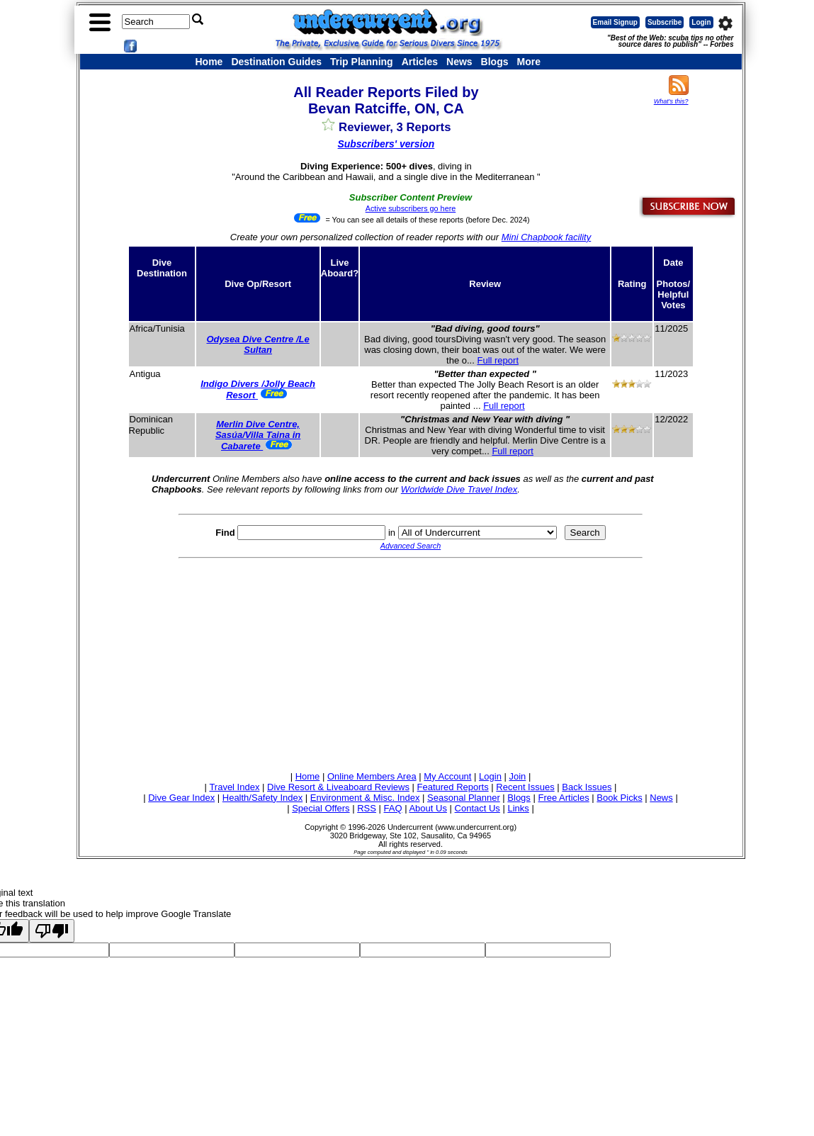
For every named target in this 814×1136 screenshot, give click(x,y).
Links (517, 808)
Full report (498, 360)
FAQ (393, 808)
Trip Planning (361, 61)
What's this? (671, 101)
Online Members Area (372, 776)
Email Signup (615, 22)
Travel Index (234, 787)
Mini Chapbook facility (546, 237)
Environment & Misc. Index (365, 797)
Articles (420, 61)
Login (701, 22)
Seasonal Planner (463, 797)
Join (517, 776)
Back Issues (586, 787)
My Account (447, 776)
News (459, 61)
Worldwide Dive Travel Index (459, 489)
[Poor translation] (51, 931)
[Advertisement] (411, 662)
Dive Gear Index (181, 797)
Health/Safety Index (262, 797)
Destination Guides (276, 61)
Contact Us (477, 808)
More (528, 61)
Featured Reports (453, 787)
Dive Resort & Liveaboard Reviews (338, 787)
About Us (427, 808)
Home (209, 61)
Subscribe (665, 22)
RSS (366, 808)
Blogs (495, 61)
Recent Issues (525, 787)
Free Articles (563, 797)
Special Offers (320, 808)
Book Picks (619, 797)
